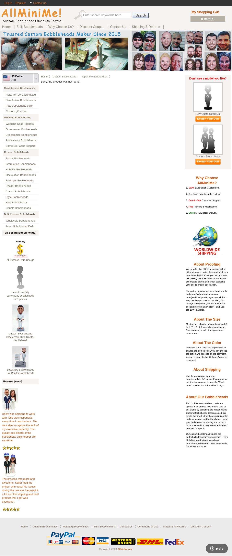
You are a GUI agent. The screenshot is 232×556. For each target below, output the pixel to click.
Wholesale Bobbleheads (20, 220)
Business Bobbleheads (19, 180)
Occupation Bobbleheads (21, 175)
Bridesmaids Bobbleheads (21, 134)
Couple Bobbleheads (18, 208)
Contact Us (126, 526)
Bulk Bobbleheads (104, 526)
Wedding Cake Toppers (20, 123)
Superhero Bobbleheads (94, 76)
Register (21, 2)
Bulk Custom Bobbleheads (19, 214)
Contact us (38, 2)
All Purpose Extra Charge (20, 260)
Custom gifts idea (16, 111)
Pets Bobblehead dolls (19, 105)
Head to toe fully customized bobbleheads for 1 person (20, 296)
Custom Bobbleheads (16, 152)
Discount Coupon (201, 526)
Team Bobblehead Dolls (20, 226)
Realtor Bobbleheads (18, 186)
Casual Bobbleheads (18, 191)
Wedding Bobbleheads (17, 117)
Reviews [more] (12, 381)
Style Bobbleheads (17, 197)
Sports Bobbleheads (18, 158)
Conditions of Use (147, 526)
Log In (8, 2)
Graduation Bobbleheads (21, 163)
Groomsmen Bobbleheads (21, 129)
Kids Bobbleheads (16, 202)
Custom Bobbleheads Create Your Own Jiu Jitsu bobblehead (20, 337)
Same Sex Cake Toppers (21, 145)
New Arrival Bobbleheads (21, 100)
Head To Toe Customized (21, 94)
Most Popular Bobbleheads (20, 88)
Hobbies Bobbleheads (19, 169)
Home (44, 76)
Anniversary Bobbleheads (21, 140)
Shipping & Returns (174, 526)
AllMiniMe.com (125, 549)
